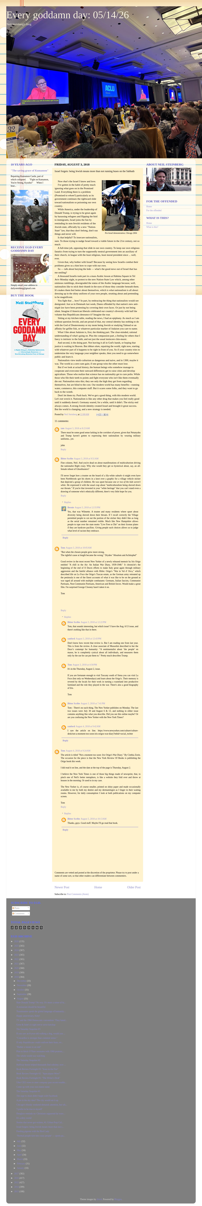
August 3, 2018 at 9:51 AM (86, 458)
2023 (16, 955)
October (21, 989)
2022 (16, 959)
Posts (15, 908)
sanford (71, 638)
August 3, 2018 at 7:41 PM (93, 703)
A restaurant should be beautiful (30, 1007)
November (22, 985)
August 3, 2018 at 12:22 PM (93, 622)
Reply (63, 449)
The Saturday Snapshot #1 (28, 1091)
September (22, 994)
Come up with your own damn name (33, 1087)
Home (98, 887)
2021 (16, 963)
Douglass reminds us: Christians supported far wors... (40, 1113)
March (20, 1159)
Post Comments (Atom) (78, 894)
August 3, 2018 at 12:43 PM (88, 638)
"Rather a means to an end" (28, 1047)
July (19, 1141)
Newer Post (62, 887)
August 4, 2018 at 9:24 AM (78, 750)
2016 (16, 1178)
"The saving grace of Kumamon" (29, 170)
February (21, 1163)
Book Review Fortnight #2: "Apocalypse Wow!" (38, 1073)
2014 (16, 1187)
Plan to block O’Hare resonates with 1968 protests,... (40, 1051)
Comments (18, 913)
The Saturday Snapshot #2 (28, 1060)
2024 (16, 950)
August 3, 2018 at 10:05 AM (79, 547)
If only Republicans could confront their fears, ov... (39, 1042)
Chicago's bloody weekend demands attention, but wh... (41, 1104)
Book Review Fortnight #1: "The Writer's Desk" (38, 1078)
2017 (16, 1173)
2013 (16, 1191)
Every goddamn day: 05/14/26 (67, 14)
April (19, 1154)
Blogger (117, 1199)
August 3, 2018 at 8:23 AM (77, 428)
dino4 (99, 1199)
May (19, 1150)
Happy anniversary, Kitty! (28, 1016)
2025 (16, 946)
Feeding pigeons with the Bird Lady (32, 1131)
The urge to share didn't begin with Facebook (36, 1096)
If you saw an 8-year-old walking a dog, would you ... (40, 1033)
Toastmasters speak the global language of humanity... (41, 1011)
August (20, 998)
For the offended (153, 210)
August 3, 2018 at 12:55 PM (87, 507)
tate (62, 428)
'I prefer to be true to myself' (29, 1109)
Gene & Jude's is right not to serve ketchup (35, 1024)
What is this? (152, 227)
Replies (67, 502)
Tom (63, 547)
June (19, 1146)
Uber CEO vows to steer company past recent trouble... (41, 1082)
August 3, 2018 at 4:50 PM (85, 664)
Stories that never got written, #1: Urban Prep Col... (39, 1122)
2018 (16, 977)
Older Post (134, 887)
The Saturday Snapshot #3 (28, 1029)
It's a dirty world (23, 1118)
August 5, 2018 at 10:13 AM (93, 819)
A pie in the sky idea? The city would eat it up (37, 1100)
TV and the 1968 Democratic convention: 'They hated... (41, 1020)
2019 (16, 972)
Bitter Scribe (67, 458)
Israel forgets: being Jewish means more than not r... (40, 1127)
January (20, 1168)
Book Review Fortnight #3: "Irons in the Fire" (37, 1069)
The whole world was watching (30, 1056)
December (22, 981)
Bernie (71, 507)
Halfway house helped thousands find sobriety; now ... (41, 1064)
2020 (16, 968)
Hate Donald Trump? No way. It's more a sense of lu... (41, 1002)
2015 (16, 1182)
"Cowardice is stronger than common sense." (36, 1038)
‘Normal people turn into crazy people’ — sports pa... (40, 1135)
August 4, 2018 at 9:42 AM (88, 726)
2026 (16, 941)
